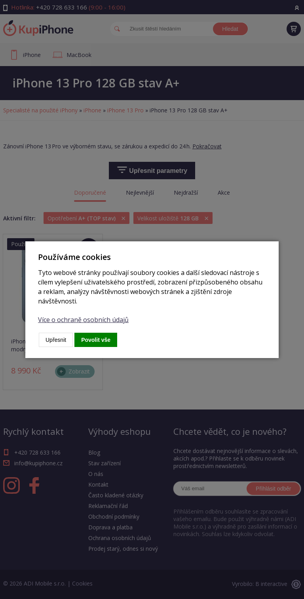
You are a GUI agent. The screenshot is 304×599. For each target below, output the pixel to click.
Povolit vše (95, 340)
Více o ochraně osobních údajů (83, 319)
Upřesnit (56, 340)
